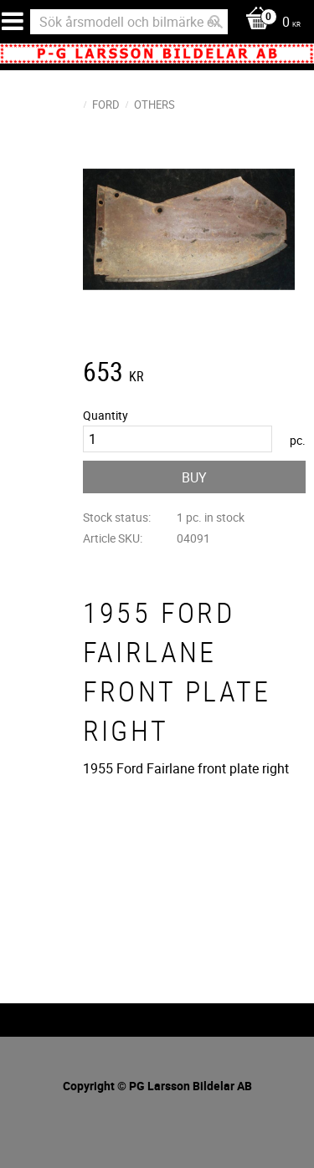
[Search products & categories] (129, 21)
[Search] (216, 21)
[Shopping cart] (269, 23)
